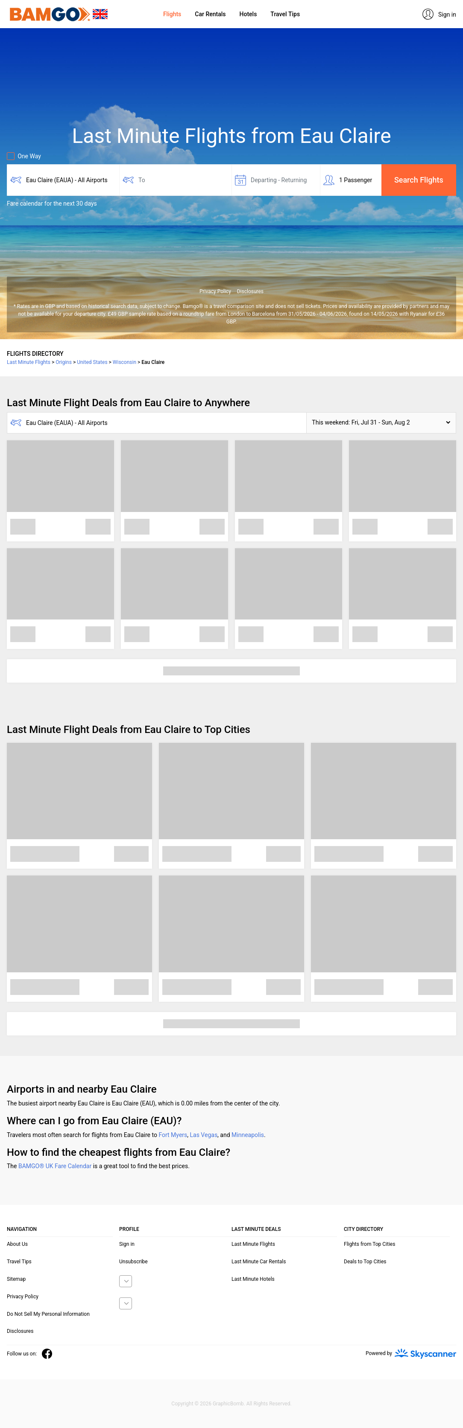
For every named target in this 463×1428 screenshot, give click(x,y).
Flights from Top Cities (369, 1244)
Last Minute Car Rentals (259, 1262)
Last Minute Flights (253, 1244)
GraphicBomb (228, 1404)
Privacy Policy (215, 291)
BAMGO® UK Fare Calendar (54, 1166)
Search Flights (418, 179)
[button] (381, 422)
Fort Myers (172, 1134)
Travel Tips (285, 14)
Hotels (248, 14)
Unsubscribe (133, 1262)
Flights (172, 14)
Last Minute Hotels (253, 1279)
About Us (17, 1244)
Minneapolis (248, 1134)
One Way (24, 156)
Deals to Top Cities (365, 1262)
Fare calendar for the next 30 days (52, 203)
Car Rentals (210, 14)
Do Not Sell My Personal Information (48, 1314)
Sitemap (16, 1279)
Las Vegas (204, 1134)
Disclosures (250, 291)
